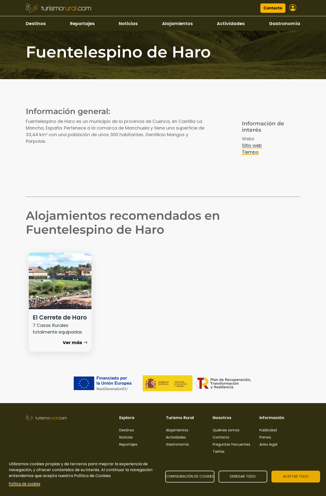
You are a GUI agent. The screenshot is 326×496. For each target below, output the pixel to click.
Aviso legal (268, 444)
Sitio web (252, 145)
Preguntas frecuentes (231, 444)
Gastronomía (284, 23)
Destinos (36, 23)
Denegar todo (243, 476)
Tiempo (250, 152)
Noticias (128, 23)
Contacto (273, 8)
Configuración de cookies (190, 476)
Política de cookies (24, 483)
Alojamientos (177, 23)
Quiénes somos (226, 430)
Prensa (265, 437)
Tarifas (218, 451)
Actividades (231, 23)
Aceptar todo (296, 476)
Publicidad (268, 430)
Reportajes (82, 23)
